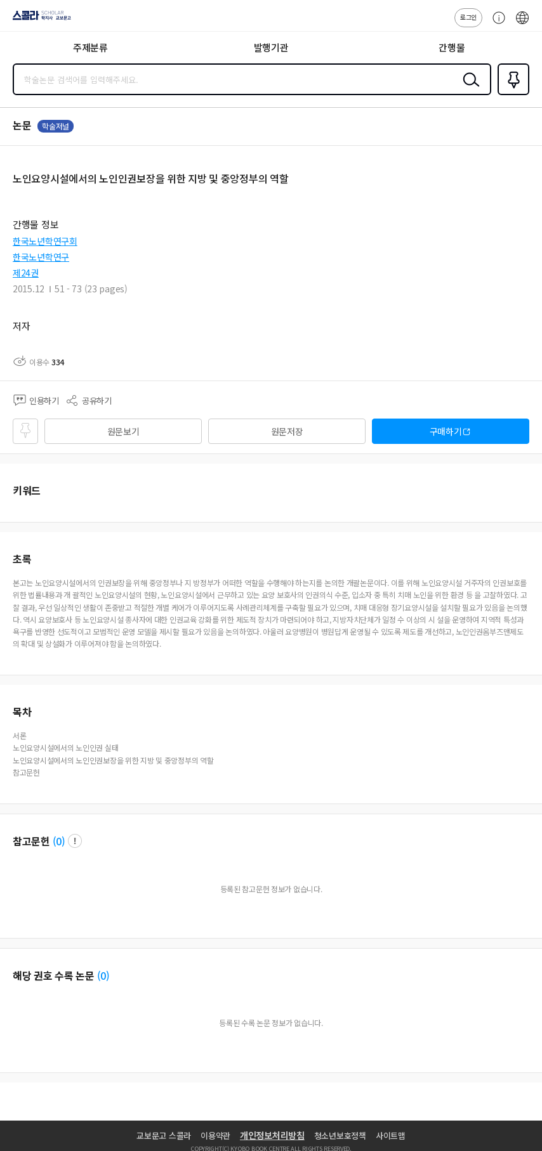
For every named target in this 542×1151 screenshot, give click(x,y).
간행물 (452, 47)
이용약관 (215, 1135)
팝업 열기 (75, 841)
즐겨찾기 (511, 94)
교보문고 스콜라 (163, 1135)
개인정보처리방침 (272, 1135)
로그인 (468, 17)
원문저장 (287, 431)
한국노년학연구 (41, 256)
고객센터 (495, 24)
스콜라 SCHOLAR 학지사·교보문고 (38, 19)
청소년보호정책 (340, 1135)
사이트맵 (391, 1135)
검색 (468, 89)
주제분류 (90, 47)
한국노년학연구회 (45, 241)
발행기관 (271, 47)
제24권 (26, 272)
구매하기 (446, 431)
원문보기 (123, 431)
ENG (522, 24)
